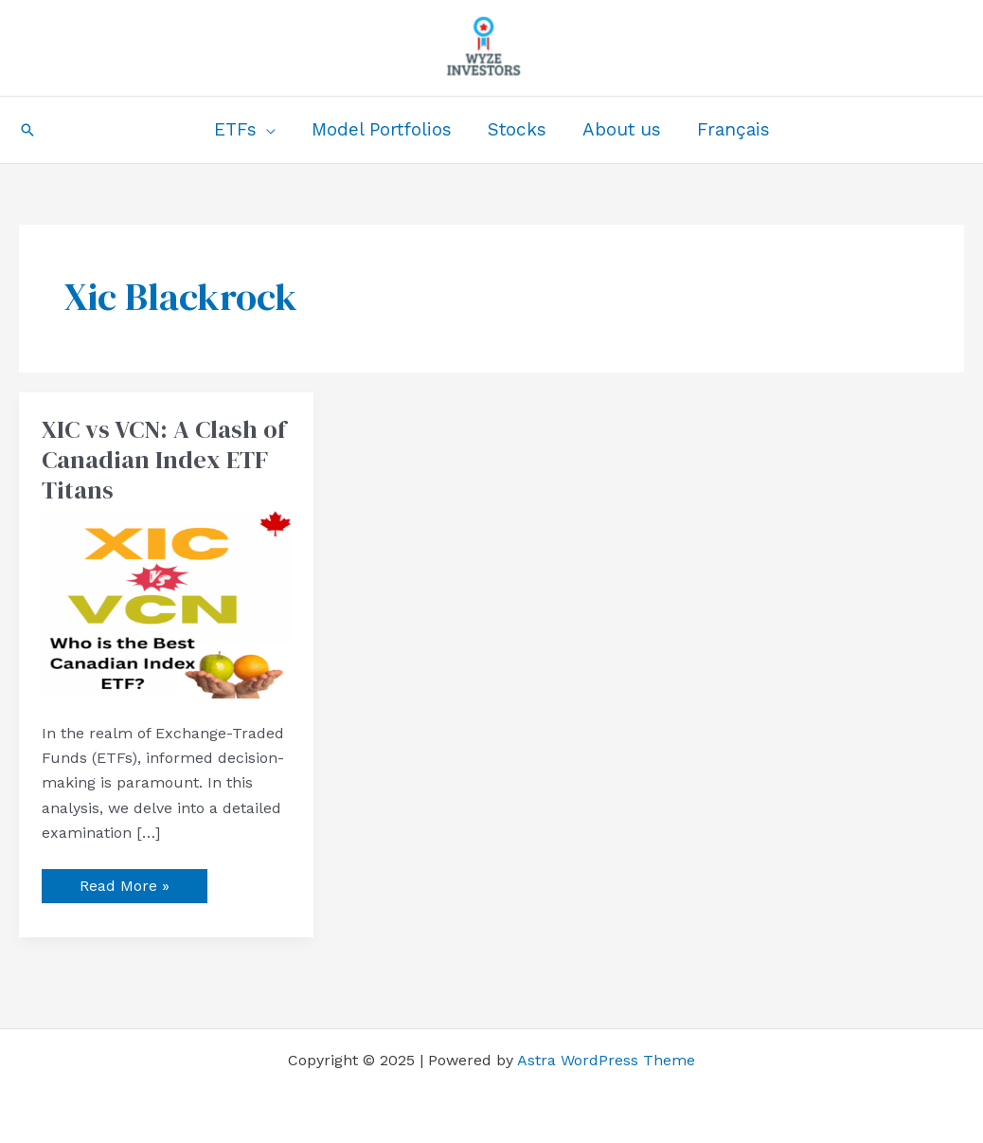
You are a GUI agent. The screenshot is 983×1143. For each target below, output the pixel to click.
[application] (266, 130)
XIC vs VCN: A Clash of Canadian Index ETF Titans (164, 459)
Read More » (124, 882)
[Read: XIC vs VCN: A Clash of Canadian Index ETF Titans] (166, 603)
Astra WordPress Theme (606, 1060)
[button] (27, 129)
